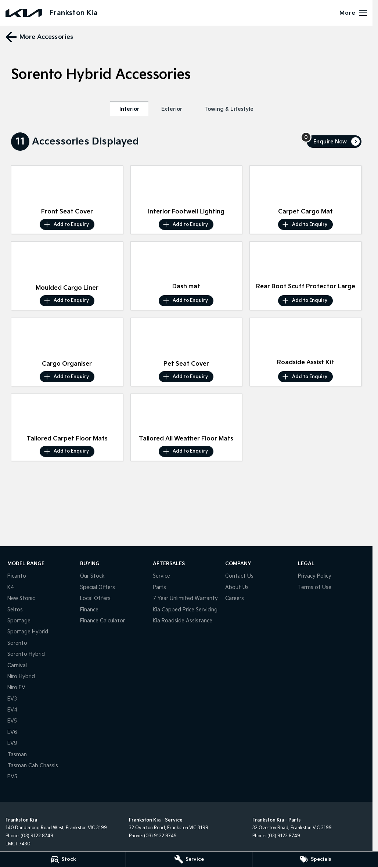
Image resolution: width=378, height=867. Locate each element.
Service (161, 576)
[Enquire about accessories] (334, 141)
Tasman (17, 754)
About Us (237, 587)
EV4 (12, 710)
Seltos (15, 610)
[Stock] (63, 859)
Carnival (17, 665)
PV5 (12, 776)
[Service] (189, 859)
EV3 (12, 699)
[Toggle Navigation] (353, 13)
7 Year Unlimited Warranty (185, 598)
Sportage (18, 621)
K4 (10, 587)
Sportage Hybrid (27, 632)
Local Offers (95, 598)
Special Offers (97, 587)
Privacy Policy (314, 576)
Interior (129, 109)
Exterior (171, 109)
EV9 (12, 743)
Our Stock (92, 576)
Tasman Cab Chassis (32, 765)
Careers (234, 598)
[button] (67, 185)
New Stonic (21, 598)
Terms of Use (314, 587)
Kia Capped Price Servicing (185, 610)
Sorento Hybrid (26, 654)
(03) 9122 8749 (37, 836)
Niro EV (16, 687)
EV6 (12, 732)
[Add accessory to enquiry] (67, 224)
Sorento (17, 643)
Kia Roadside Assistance (182, 621)
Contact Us (239, 576)
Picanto (16, 576)
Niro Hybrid (21, 676)
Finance (89, 610)
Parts (159, 587)
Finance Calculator (102, 621)
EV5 (12, 721)
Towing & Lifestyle (228, 109)
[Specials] (315, 859)
